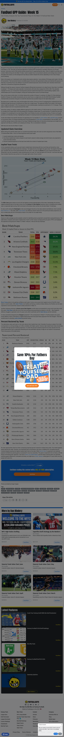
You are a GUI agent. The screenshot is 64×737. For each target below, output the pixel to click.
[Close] (61, 724)
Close (60, 733)
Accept (55, 733)
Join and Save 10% (32, 386)
